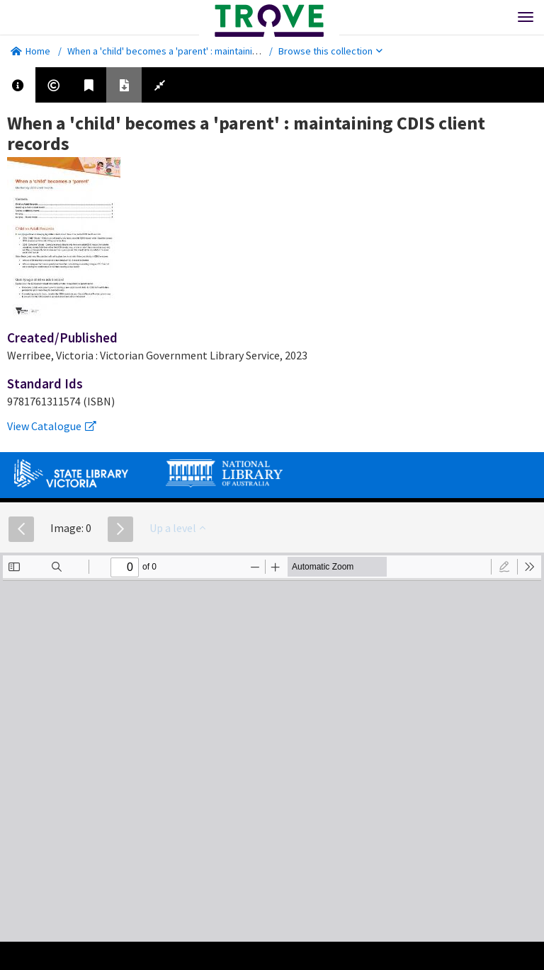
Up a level (177, 528)
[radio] (504, 567)
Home (30, 51)
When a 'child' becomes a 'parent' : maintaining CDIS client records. (207, 51)
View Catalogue (51, 426)
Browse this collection (330, 51)
